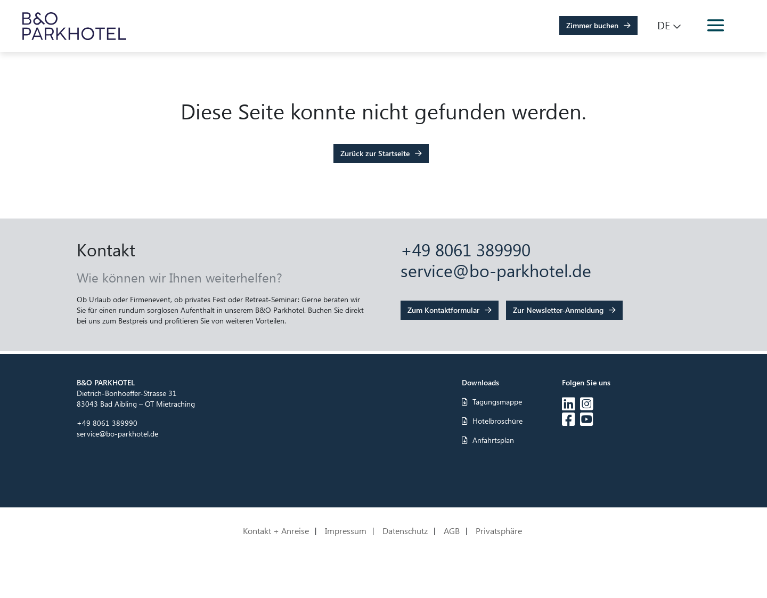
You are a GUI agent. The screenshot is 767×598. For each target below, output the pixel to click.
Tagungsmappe (492, 402)
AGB (452, 531)
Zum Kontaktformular (443, 309)
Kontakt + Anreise (276, 531)
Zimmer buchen (592, 25)
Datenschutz (405, 531)
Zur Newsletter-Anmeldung (558, 309)
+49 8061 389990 (466, 249)
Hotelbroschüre (492, 421)
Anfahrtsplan (488, 440)
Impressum (345, 531)
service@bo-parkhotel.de (496, 269)
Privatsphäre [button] (499, 531)
